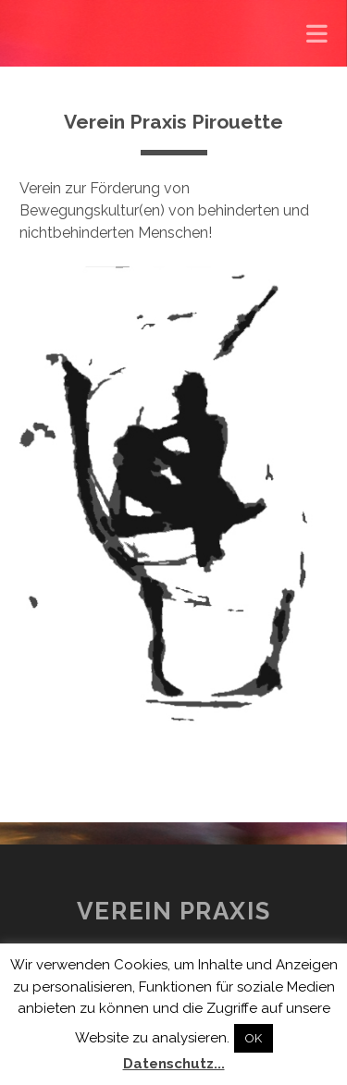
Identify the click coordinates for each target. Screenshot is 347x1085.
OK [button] (253, 1038)
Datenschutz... (174, 1063)
